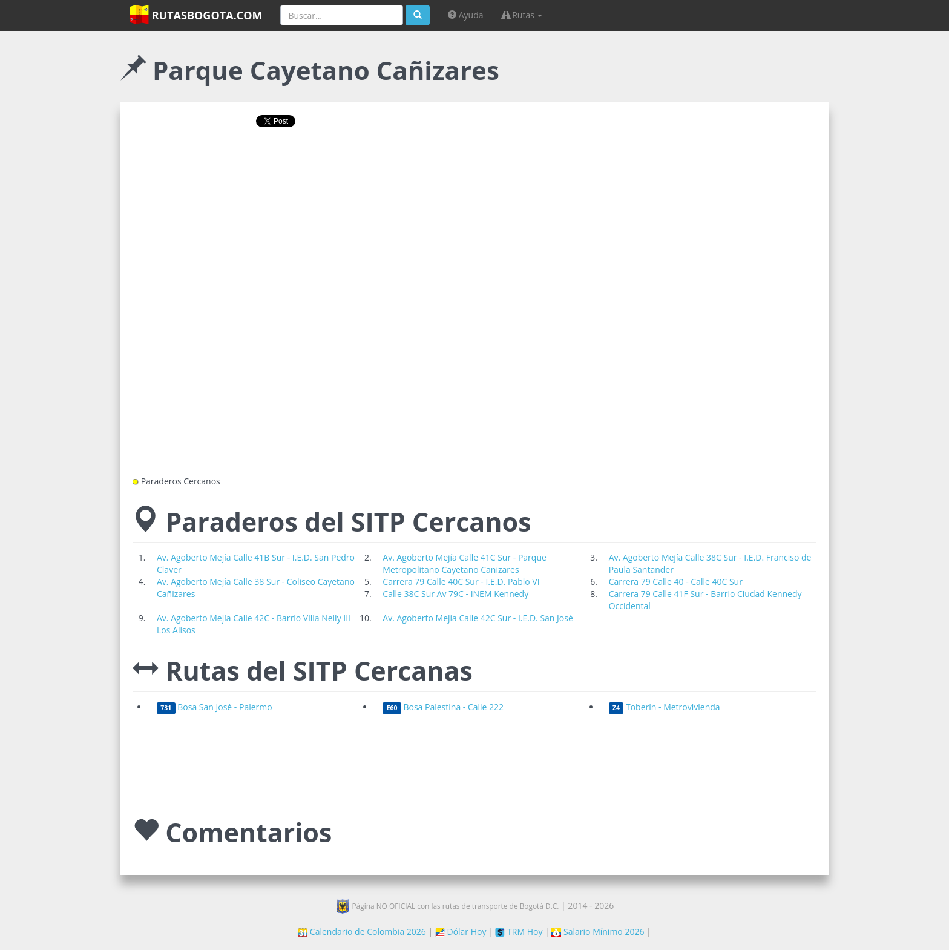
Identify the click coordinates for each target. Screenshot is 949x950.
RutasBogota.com (196, 14)
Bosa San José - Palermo (214, 707)
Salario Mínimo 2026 (597, 931)
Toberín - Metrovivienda (664, 707)
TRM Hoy (518, 931)
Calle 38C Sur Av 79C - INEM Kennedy (455, 593)
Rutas (522, 15)
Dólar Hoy (461, 931)
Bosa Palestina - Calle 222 (443, 707)
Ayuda (465, 15)
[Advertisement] (474, 175)
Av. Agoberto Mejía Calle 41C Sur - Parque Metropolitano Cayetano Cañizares (465, 563)
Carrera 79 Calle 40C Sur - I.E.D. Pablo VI (461, 581)
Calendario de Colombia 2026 (362, 931)
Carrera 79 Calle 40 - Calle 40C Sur (676, 581)
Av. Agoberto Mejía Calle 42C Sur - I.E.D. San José (478, 618)
